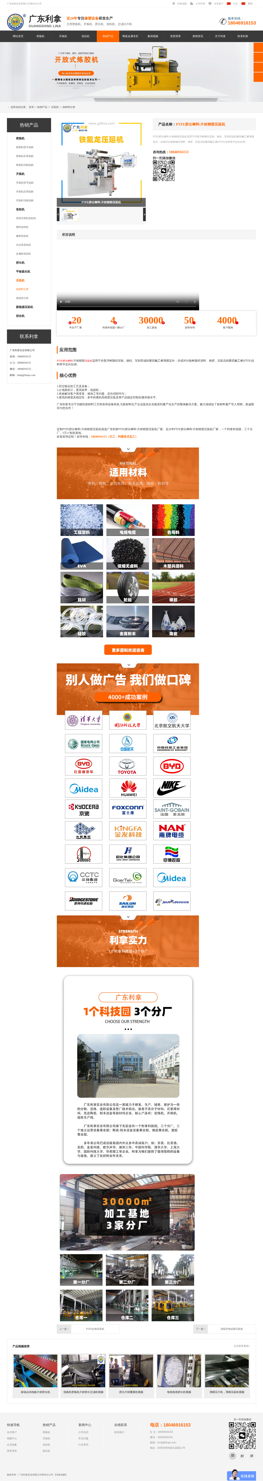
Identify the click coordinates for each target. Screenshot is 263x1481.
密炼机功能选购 (24, 165)
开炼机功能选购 (24, 200)
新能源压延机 (24, 307)
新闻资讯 (198, 36)
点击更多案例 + (242, 1346)
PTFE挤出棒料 (65, 360)
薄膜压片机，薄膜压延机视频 (227, 1392)
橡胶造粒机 (22, 236)
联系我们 (119, 1432)
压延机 (55, 107)
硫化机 (46, 1451)
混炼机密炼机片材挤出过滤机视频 (83, 1392)
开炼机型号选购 (24, 182)
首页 (31, 107)
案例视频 (153, 36)
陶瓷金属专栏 (130, 36)
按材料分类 (69, 107)
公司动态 (83, 1432)
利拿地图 (182, 3)
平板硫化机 (23, 271)
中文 (235, 3)
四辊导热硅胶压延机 (232, 1329)
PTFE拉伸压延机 (95, 1329)
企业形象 (12, 1444)
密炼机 (40, 36)
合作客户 (218, 3)
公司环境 (200, 3)
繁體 (250, 3)
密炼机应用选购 (24, 156)
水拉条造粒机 (23, 245)
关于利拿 (220, 36)
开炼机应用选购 (24, 191)
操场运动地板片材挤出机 (35, 1392)
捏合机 (20, 315)
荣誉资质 (12, 1451)
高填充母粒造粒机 (26, 218)
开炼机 (63, 36)
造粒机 (85, 36)
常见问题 (83, 1438)
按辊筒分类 (22, 298)
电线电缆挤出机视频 (179, 1392)
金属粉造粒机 (23, 253)
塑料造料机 (22, 227)
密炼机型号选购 (24, 147)
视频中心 (12, 1438)
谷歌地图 (60, 1474)
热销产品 (108, 36)
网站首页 (18, 36)
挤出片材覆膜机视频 (131, 1392)
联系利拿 (243, 36)
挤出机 (20, 262)
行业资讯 (83, 1444)
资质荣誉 (175, 36)
